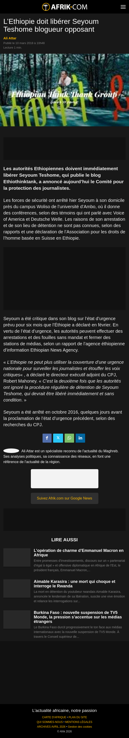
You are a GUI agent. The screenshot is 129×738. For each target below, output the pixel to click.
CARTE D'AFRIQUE (54, 717)
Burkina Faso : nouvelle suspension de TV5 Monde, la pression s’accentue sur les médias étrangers (78, 617)
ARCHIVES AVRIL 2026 (51, 726)
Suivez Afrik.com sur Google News (64, 498)
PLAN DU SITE (78, 717)
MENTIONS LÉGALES (78, 722)
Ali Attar (9, 38)
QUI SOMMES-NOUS (50, 722)
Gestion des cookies (80, 726)
